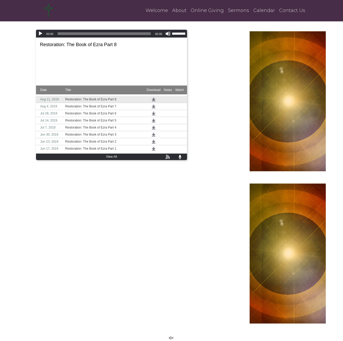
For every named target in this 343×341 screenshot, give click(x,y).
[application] (111, 34)
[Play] (40, 33)
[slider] (104, 33)
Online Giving (207, 10)
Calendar (264, 10)
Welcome (157, 10)
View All (111, 157)
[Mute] (168, 33)
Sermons (238, 10)
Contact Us (292, 10)
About (179, 10)
